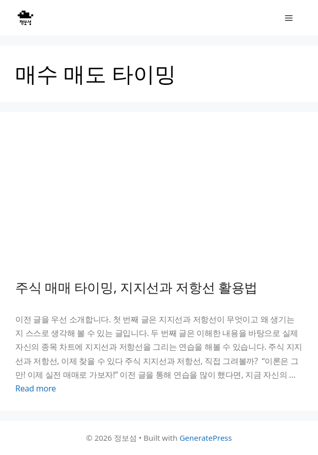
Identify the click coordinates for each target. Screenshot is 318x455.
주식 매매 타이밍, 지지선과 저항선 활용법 (136, 287)
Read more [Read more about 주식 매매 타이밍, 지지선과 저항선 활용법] (35, 388)
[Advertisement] (159, 203)
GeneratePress (206, 438)
